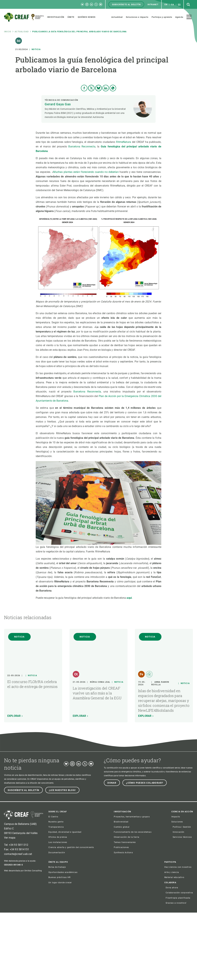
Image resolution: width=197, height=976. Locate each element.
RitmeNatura (123, 205)
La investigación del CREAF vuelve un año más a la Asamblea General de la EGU (97, 756)
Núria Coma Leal (100, 745)
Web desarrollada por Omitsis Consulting (23, 934)
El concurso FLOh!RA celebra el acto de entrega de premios (32, 747)
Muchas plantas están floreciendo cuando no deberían (86, 235)
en (166, 4)
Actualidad (22, 31)
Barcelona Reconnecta (81, 209)
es (179, 4)
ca (172, 4)
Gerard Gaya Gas (58, 168)
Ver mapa (9, 901)
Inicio (7, 31)
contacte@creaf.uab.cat (18, 917)
